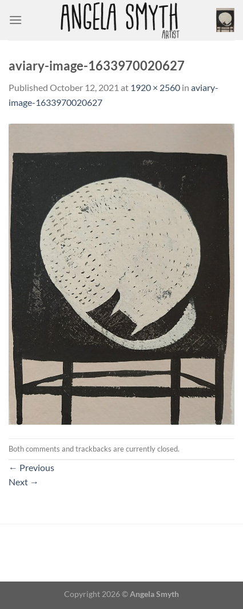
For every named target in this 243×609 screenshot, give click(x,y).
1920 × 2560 (155, 87)
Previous (31, 467)
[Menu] (15, 20)
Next (24, 481)
